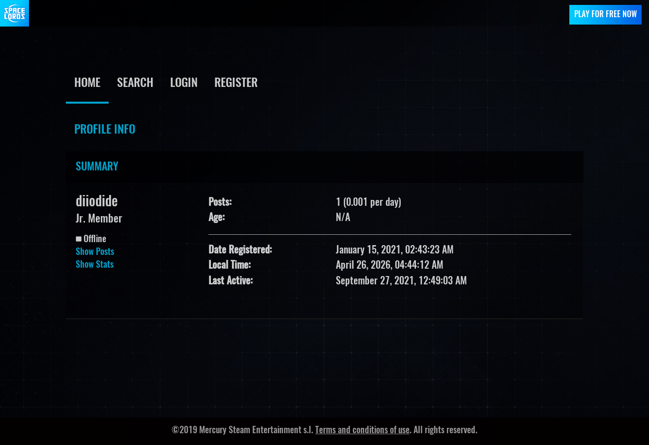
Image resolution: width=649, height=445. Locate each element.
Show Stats (95, 265)
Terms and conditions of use (362, 430)
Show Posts (95, 252)
